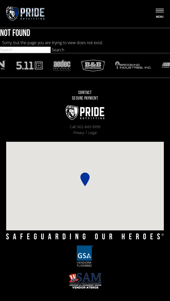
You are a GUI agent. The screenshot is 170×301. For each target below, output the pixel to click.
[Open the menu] (160, 14)
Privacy (78, 132)
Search (58, 50)
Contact (85, 92)
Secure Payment (85, 98)
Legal (92, 132)
